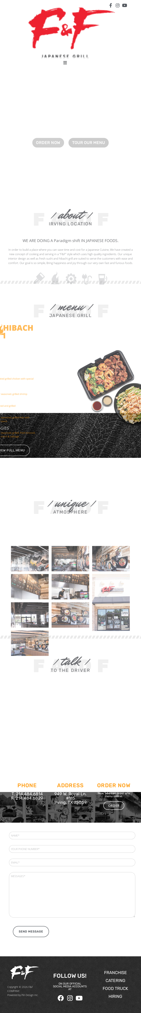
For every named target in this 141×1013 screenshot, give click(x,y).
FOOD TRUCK (115, 988)
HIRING (115, 996)
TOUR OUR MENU (88, 151)
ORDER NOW (48, 151)
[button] (65, 62)
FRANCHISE (115, 972)
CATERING (115, 980)
